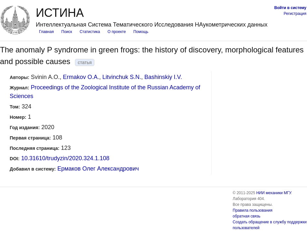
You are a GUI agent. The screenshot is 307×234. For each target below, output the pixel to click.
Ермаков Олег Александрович (98, 168)
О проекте (117, 31)
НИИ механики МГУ (273, 193)
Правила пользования (252, 210)
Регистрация (295, 13)
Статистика (89, 31)
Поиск (66, 31)
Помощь (140, 31)
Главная (46, 31)
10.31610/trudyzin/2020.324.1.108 (65, 158)
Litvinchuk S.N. (121, 77)
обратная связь (246, 216)
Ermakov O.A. (81, 77)
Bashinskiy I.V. (163, 77)
